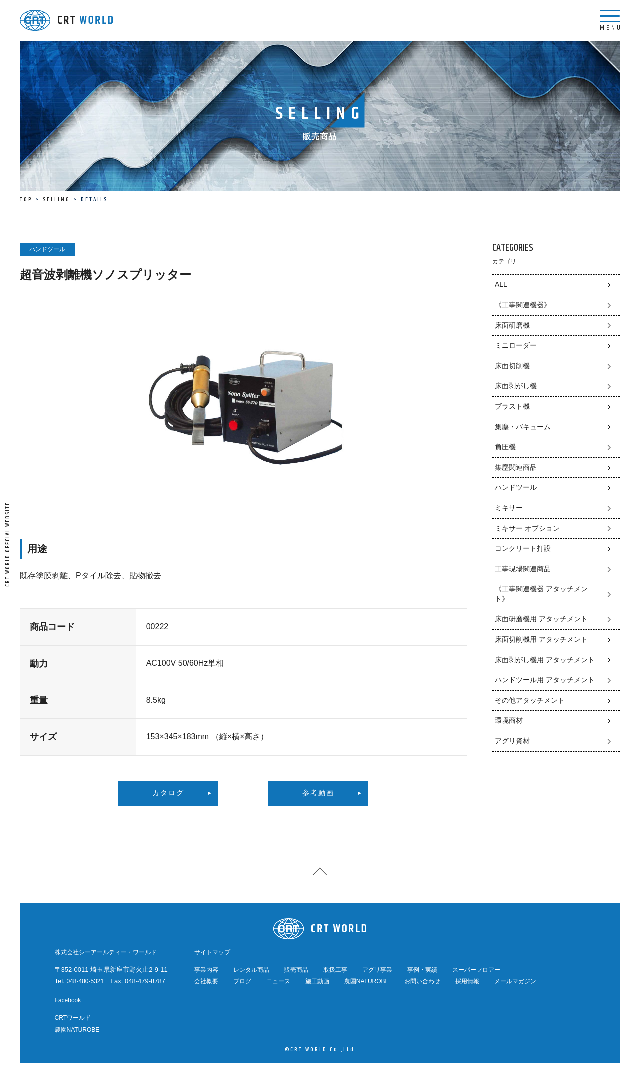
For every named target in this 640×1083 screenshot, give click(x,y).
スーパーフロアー (476, 970)
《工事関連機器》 (523, 305)
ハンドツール (516, 488)
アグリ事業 (377, 970)
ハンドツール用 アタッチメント (545, 680)
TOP (26, 199)
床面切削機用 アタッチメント (541, 640)
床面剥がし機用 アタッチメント (545, 660)
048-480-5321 (85, 981)
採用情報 (468, 981)
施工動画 (318, 981)
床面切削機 (512, 366)
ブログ (243, 981)
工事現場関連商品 (523, 569)
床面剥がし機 (516, 386)
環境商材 (509, 720)
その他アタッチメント (530, 700)
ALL (501, 284)
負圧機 (505, 447)
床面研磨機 (512, 326)
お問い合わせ (422, 981)
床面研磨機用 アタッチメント (541, 619)
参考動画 (318, 793)
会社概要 (206, 981)
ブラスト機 (512, 406)
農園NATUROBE (367, 981)
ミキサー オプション (527, 528)
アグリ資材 (512, 741)
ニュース (278, 981)
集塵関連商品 (516, 468)
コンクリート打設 (523, 548)
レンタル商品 (252, 970)
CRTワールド (73, 1018)
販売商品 (296, 970)
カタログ (168, 793)
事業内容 (206, 970)
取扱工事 (336, 970)
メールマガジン (515, 981)
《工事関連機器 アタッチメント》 (541, 594)
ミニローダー (516, 346)
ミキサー (509, 508)
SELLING (56, 199)
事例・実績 (423, 970)
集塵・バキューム (523, 427)
